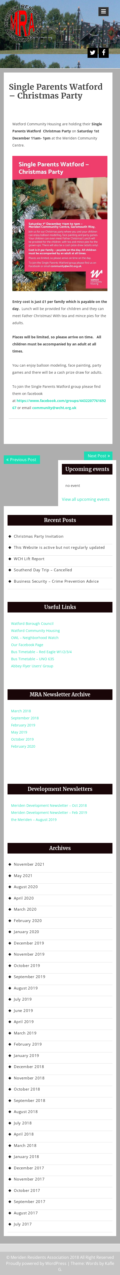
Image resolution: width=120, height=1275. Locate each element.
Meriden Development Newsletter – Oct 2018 (49, 805)
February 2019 (23, 725)
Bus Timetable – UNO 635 (32, 658)
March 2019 (25, 1032)
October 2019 (22, 739)
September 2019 (30, 976)
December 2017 (29, 1167)
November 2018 (29, 1077)
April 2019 (24, 1021)
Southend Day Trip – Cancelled (43, 569)
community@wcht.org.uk (54, 407)
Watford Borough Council (32, 623)
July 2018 (23, 1122)
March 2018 (21, 711)
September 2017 (30, 1201)
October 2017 (27, 1190)
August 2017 (26, 1212)
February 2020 (23, 746)
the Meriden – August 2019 (34, 819)
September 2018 (25, 718)
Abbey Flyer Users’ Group (32, 666)
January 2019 (26, 1055)
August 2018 (26, 1111)
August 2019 (26, 987)
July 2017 (23, 1223)
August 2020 (26, 886)
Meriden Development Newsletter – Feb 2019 (49, 812)
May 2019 (19, 732)
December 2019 (29, 943)
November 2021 (29, 864)
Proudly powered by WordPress (36, 1263)
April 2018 (24, 1134)
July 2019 (23, 999)
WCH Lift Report (29, 558)
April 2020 (24, 898)
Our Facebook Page (27, 644)
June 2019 (23, 1010)
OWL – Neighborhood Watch (35, 637)
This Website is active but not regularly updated (59, 547)
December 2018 (29, 1066)
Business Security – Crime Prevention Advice (56, 581)
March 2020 (25, 909)
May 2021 (23, 875)
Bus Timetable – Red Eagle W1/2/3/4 (41, 651)
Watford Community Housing (35, 630)
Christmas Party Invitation (39, 536)
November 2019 (29, 954)
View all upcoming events (86, 499)
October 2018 (27, 1089)
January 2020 (26, 931)
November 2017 (29, 1179)
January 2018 (26, 1156)
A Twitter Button (93, 53)
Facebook (104, 53)
